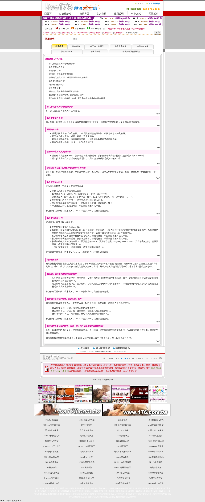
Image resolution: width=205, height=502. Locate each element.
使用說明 (119, 13)
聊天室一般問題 (97, 46)
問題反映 (153, 13)
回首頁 (48, 13)
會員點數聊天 (142, 46)
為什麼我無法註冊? (57, 81)
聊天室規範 (95, 51)
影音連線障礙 (67, 51)
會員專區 (84, 13)
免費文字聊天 (120, 46)
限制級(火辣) (64, 28)
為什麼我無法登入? (57, 84)
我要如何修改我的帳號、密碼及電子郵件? (66, 95)
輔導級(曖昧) (80, 28)
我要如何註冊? (55, 70)
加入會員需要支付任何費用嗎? (62, 64)
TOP (158, 114)
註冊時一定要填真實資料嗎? (61, 74)
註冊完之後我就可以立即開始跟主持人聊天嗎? (68, 77)
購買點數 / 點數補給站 (141, 172)
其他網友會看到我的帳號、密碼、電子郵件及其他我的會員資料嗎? (77, 98)
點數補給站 (65, 13)
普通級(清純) (96, 28)
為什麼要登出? (55, 88)
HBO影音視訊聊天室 (103, 351)
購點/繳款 (76, 46)
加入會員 (101, 13)
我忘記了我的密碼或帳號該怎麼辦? (64, 91)
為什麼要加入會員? (57, 67)
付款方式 (136, 13)
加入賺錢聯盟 (102, 348)
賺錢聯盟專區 (122, 348)
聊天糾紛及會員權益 (131, 51)
